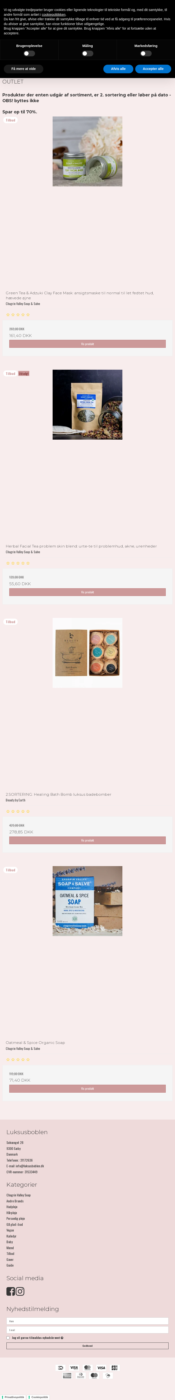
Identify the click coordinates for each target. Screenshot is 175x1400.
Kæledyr (11, 1235)
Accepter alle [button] (153, 69)
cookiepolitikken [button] (53, 14)
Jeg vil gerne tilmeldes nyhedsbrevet (37, 1338)
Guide (10, 1265)
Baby (9, 1241)
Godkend (87, 1345)
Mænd (10, 1247)
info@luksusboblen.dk (30, 1165)
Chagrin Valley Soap (18, 1194)
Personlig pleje (15, 1218)
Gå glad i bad (14, 1224)
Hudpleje (11, 1206)
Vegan (10, 1229)
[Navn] (87, 1320)
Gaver (10, 1259)
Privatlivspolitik (14, 1397)
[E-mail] (87, 1329)
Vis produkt (87, 344)
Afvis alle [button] (118, 69)
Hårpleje (11, 1212)
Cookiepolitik (39, 1397)
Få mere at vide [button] (23, 69)
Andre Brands (15, 1200)
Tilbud (10, 1253)
